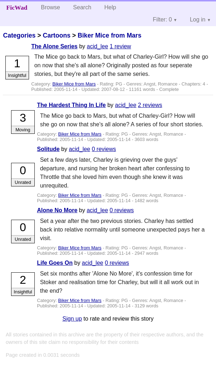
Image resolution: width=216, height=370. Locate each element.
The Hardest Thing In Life (71, 105)
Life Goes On (55, 263)
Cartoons (56, 35)
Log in (198, 19)
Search (82, 7)
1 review (120, 46)
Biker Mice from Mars (109, 35)
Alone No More (57, 210)
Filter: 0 (162, 19)
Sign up (72, 319)
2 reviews (150, 105)
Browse (50, 7)
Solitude (48, 149)
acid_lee (97, 46)
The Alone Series (54, 46)
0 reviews (104, 149)
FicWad (17, 7)
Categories (19, 35)
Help (110, 7)
